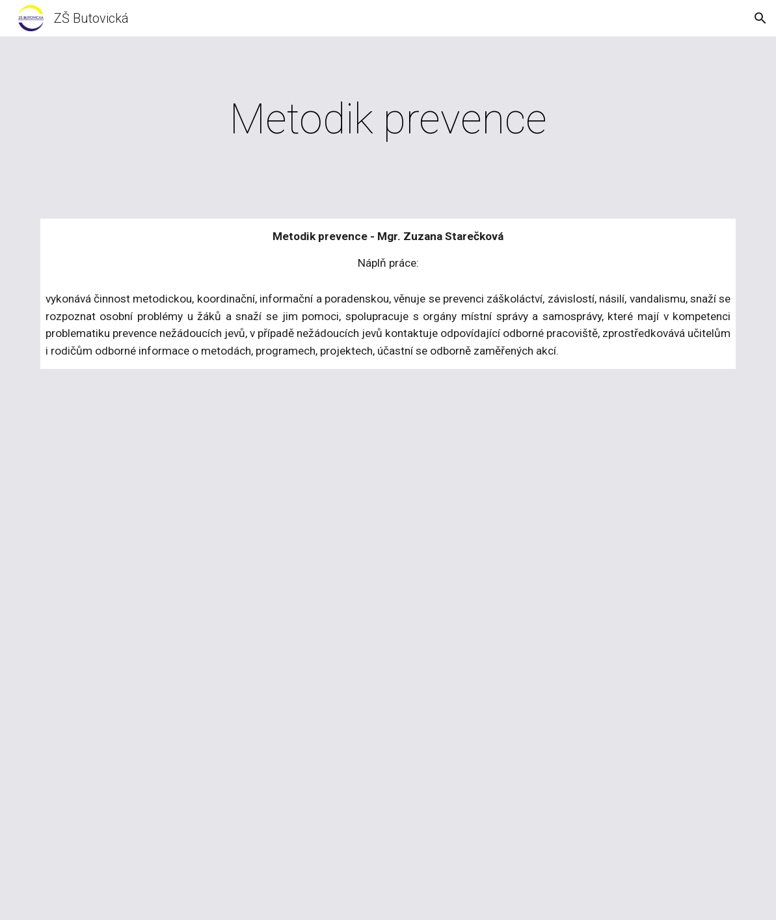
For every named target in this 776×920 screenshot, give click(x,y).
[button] (760, 18)
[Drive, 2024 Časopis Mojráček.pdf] (388, 652)
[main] (388, 119)
